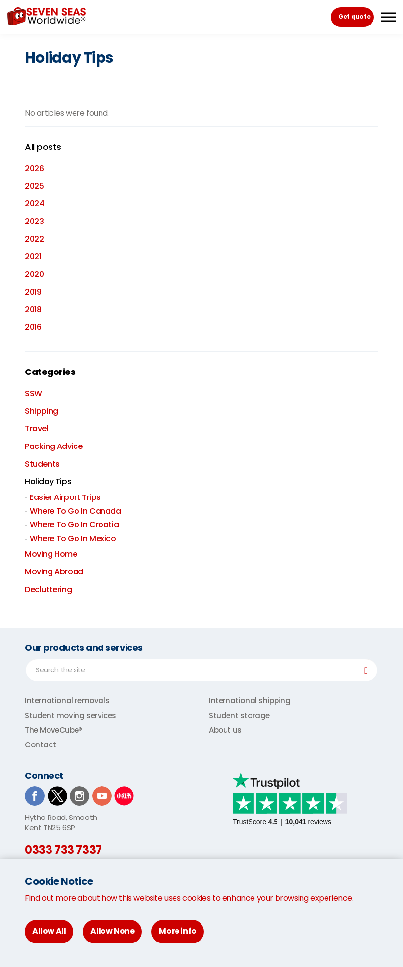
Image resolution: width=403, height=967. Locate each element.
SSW (33, 393)
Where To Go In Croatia (74, 524)
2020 (34, 274)
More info (177, 931)
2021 (33, 256)
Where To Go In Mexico (73, 538)
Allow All (49, 931)
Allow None (112, 931)
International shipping (249, 700)
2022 (34, 239)
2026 (34, 168)
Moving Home (51, 554)
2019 (33, 292)
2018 (33, 309)
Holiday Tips (48, 481)
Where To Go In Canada (75, 511)
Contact (40, 744)
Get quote (354, 16)
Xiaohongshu (124, 796)
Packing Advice (53, 446)
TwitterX (57, 796)
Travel (37, 428)
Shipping (41, 411)
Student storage (239, 715)
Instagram (79, 796)
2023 (34, 221)
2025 (34, 186)
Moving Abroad (54, 571)
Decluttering (48, 589)
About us (225, 730)
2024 (34, 203)
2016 (33, 327)
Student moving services (70, 715)
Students (42, 464)
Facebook (35, 796)
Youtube (102, 796)
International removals (67, 700)
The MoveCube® (53, 730)
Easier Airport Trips (65, 497)
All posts (43, 147)
